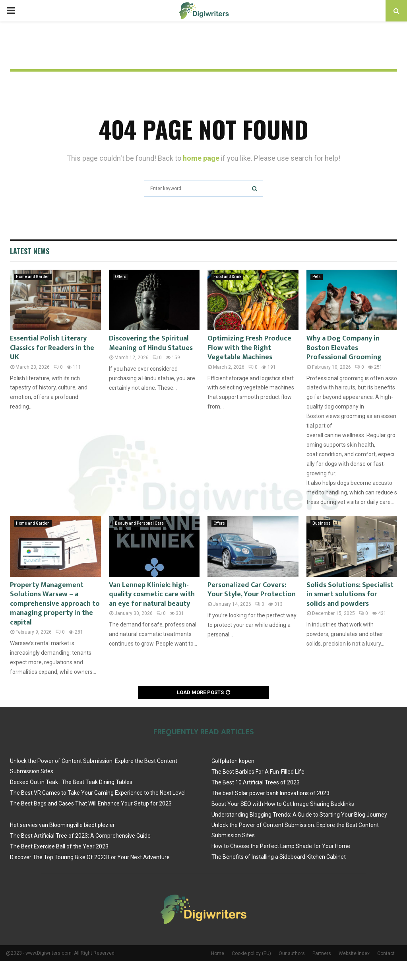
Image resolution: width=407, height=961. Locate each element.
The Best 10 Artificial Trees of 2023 (255, 782)
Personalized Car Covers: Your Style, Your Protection (251, 589)
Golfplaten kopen (232, 761)
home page (201, 158)
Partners (321, 953)
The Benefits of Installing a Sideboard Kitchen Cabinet (278, 857)
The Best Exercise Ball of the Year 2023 (59, 846)
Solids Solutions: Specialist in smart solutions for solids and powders (349, 594)
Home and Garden (33, 276)
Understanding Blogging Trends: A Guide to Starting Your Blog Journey (299, 814)
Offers (120, 276)
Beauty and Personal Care (139, 523)
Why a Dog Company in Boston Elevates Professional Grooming (344, 348)
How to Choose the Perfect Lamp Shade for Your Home (280, 846)
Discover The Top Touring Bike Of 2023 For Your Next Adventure (90, 857)
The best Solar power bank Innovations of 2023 (270, 793)
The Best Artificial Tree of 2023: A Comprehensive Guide (80, 836)
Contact (386, 953)
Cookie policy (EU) (251, 953)
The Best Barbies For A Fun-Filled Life (257, 771)
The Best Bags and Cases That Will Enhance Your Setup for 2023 (91, 803)
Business (321, 523)
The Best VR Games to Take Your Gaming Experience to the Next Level (98, 793)
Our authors (292, 953)
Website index (354, 953)
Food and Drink (227, 276)
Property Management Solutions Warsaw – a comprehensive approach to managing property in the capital (55, 603)
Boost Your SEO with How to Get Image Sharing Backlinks (282, 804)
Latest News (29, 251)
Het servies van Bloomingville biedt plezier (62, 825)
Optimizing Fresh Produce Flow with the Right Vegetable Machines (249, 348)
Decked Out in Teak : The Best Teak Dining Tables (71, 782)
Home (217, 953)
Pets (316, 276)
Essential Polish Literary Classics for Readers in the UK (52, 348)
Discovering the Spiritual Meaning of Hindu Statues (151, 343)
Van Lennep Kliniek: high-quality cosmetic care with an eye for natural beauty (152, 594)
